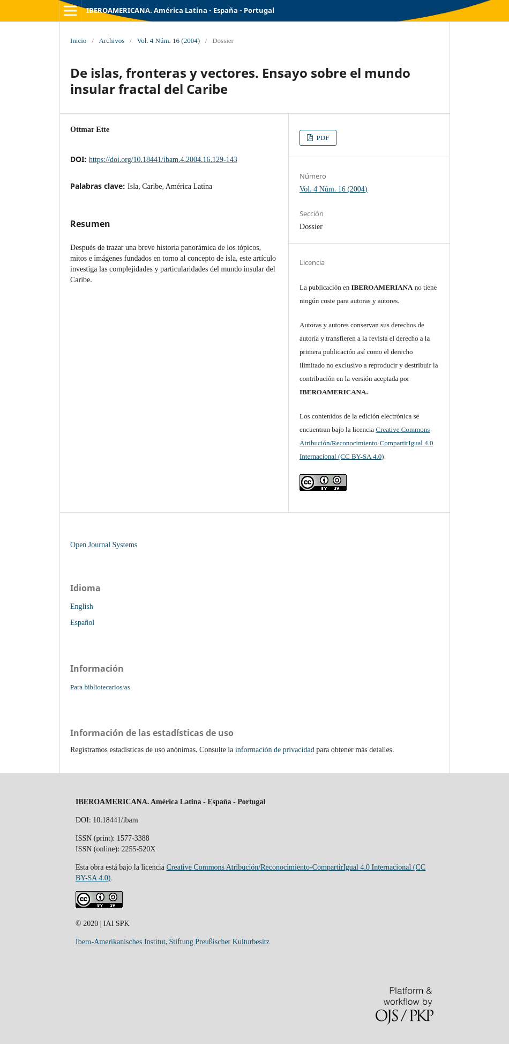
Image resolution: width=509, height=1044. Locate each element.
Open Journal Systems (103, 545)
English (81, 606)
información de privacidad (275, 750)
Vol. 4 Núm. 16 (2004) (168, 40)
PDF (322, 138)
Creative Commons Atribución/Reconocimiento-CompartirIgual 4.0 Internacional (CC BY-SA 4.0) (366, 442)
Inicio (78, 40)
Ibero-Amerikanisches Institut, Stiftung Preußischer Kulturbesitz (173, 942)
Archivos (112, 40)
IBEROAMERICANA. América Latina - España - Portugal (180, 10)
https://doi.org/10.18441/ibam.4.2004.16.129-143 (163, 160)
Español (82, 623)
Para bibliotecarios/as (100, 687)
